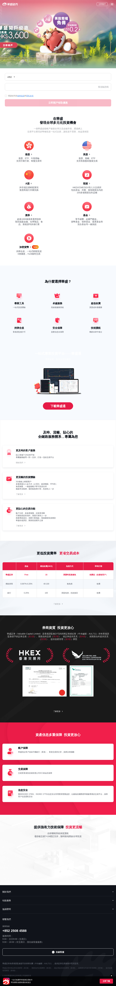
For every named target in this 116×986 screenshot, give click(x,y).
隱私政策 (30, 96)
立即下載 (106, 981)
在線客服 (109, 967)
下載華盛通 (58, 406)
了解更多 (19, 494)
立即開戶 (102, 4)
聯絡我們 (19, 463)
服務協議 (20, 96)
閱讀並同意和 (19, 95)
